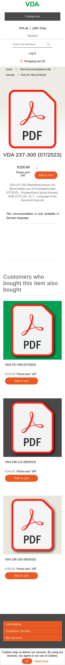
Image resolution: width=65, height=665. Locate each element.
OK (27, 661)
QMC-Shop (39, 28)
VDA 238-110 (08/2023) (20, 462)
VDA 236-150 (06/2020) (20, 559)
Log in (32, 53)
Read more (41, 661)
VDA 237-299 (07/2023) (20, 364)
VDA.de (23, 28)
